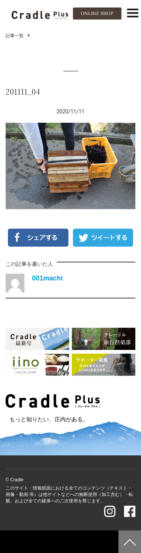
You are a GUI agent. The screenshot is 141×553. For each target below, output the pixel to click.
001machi (47, 278)
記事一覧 (15, 35)
